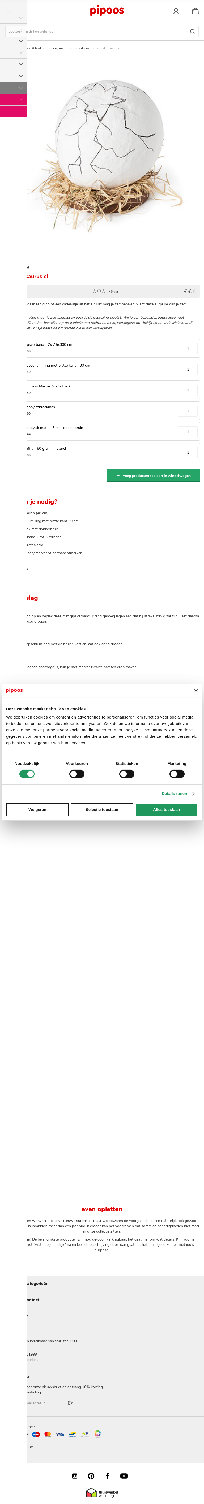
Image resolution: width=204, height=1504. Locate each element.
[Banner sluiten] (196, 690)
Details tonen (174, 793)
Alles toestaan (166, 809)
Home (12, 48)
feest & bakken (34, 48)
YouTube (126, 1476)
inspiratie (59, 48)
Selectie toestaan (102, 809)
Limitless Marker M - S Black (47, 386)
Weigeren (37, 809)
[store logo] (107, 11)
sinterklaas (81, 48)
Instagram (77, 1476)
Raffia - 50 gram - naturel (44, 448)
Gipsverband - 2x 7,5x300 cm (47, 344)
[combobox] (102, 31)
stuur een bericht (24, 1359)
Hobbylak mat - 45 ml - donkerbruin (53, 427)
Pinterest (93, 1476)
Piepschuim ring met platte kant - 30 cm (56, 365)
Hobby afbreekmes (39, 407)
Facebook (110, 1476)
